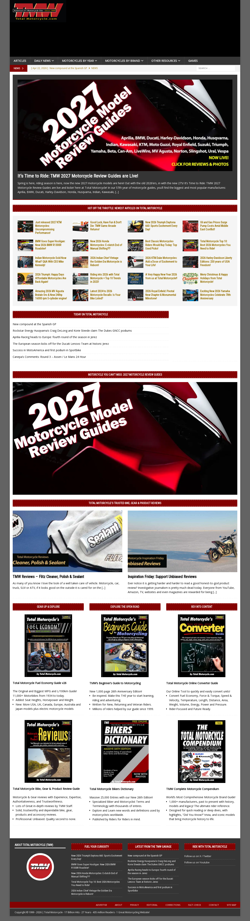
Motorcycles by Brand (122, 61)
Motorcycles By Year (78, 61)
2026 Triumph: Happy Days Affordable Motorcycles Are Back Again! (50, 278)
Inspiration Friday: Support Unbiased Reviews (162, 576)
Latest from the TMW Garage (153, 846)
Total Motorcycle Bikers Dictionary (111, 789)
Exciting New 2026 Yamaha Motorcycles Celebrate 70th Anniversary (215, 295)
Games (193, 61)
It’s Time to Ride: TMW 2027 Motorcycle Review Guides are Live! (78, 176)
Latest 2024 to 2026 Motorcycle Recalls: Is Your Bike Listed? (105, 295)
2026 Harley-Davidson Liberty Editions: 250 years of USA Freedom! (216, 261)
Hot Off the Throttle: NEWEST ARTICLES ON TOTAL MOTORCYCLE (125, 208)
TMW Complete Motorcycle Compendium (192, 789)
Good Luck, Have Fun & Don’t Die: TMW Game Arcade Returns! (105, 226)
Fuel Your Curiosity (97, 846)
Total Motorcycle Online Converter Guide (192, 683)
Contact (214, 904)
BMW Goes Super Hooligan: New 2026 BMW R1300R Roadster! (50, 245)
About (118, 904)
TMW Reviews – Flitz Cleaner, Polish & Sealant (48, 576)
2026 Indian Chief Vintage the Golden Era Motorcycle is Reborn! (106, 261)
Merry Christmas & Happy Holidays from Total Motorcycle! (214, 278)
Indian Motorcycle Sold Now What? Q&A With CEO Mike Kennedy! (50, 261)
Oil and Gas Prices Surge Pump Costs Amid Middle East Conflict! (214, 226)
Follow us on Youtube (197, 862)
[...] (117, 192)
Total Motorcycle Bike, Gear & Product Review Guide (46, 789)
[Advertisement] (154, 29)
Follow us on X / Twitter (197, 856)
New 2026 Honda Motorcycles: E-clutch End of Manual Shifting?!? (106, 245)
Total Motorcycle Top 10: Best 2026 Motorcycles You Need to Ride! (215, 245)
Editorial (152, 904)
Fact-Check (194, 904)
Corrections (172, 904)
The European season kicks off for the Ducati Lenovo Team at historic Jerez (61, 344)
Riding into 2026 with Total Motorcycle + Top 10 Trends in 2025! (105, 278)
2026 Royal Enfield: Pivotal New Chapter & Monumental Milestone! (160, 295)
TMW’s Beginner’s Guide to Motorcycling (115, 683)
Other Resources (164, 61)
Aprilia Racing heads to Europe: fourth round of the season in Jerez (55, 337)
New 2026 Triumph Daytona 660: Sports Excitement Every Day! (161, 226)
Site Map (231, 904)
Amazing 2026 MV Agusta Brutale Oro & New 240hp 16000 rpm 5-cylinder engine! (51, 295)
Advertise (101, 904)
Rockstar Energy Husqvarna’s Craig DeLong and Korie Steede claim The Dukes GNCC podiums (72, 330)
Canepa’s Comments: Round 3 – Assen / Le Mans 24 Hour (49, 357)
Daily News (42, 61)
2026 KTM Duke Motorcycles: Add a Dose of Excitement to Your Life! (161, 261)
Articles (20, 61)
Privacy (134, 904)
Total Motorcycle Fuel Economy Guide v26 (39, 683)
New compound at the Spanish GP (34, 324)
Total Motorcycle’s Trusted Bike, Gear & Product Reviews (125, 503)
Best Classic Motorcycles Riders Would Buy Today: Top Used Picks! (161, 245)
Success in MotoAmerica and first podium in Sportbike (47, 350)
